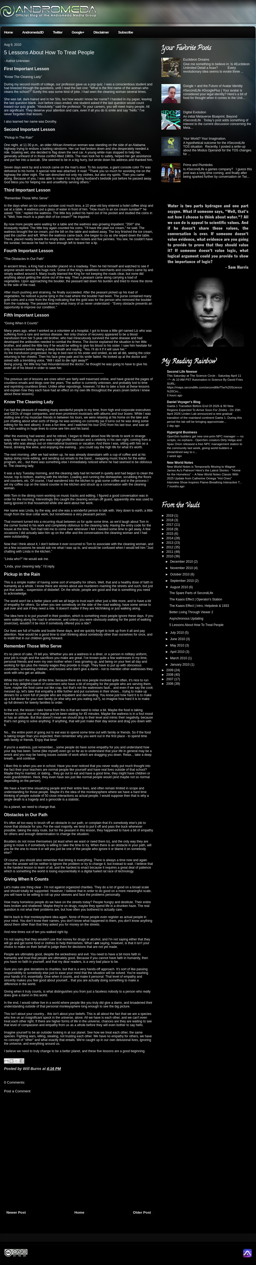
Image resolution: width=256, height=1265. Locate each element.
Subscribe (125, 32)
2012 (170, 547)
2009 (170, 670)
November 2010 (182, 568)
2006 (170, 684)
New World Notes (180, 462)
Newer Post (16, 1212)
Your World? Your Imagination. (204, 138)
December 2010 (182, 561)
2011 (170, 552)
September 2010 (182, 581)
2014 (170, 538)
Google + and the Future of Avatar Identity (213, 86)
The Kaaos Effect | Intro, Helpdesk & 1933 (199, 606)
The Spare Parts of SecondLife (191, 593)
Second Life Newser (182, 372)
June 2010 (178, 639)
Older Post (142, 1212)
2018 (170, 520)
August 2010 (179, 587)
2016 (170, 529)
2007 (170, 679)
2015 (170, 534)
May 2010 (177, 645)
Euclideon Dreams (196, 59)
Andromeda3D (32, 32)
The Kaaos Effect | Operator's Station (195, 599)
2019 (170, 515)
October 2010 (180, 574)
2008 (170, 675)
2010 (170, 556)
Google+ (78, 32)
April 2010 (177, 652)
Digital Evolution (194, 112)
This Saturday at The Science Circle (191, 375)
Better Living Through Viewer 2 (191, 612)
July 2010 (177, 632)
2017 (170, 524)
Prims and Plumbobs (198, 165)
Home (8, 32)
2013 (170, 543)
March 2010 (179, 658)
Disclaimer (101, 32)
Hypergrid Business (182, 432)
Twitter (57, 32)
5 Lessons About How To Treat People (49, 52)
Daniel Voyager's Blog (183, 402)
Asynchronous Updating (186, 618)
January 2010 (180, 664)
